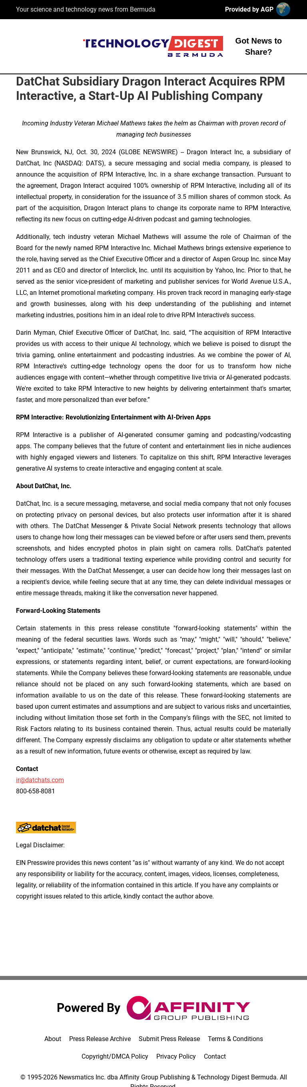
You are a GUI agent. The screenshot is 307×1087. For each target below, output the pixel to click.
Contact (215, 1056)
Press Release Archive (100, 1039)
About (52, 1039)
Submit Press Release (169, 1039)
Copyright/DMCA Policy (115, 1056)
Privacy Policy (176, 1056)
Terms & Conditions (235, 1039)
